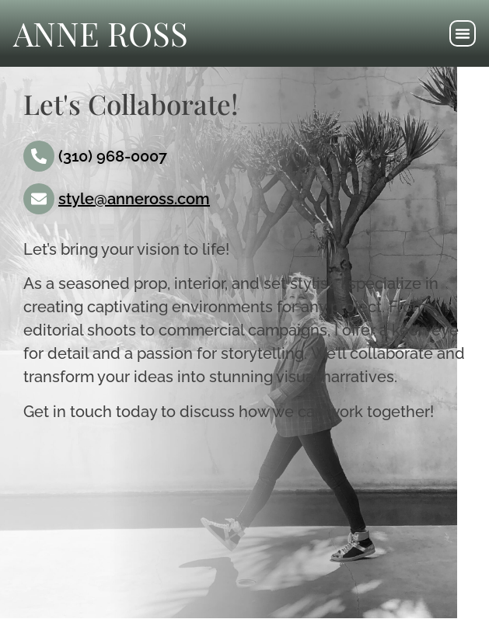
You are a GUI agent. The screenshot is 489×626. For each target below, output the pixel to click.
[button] (462, 33)
